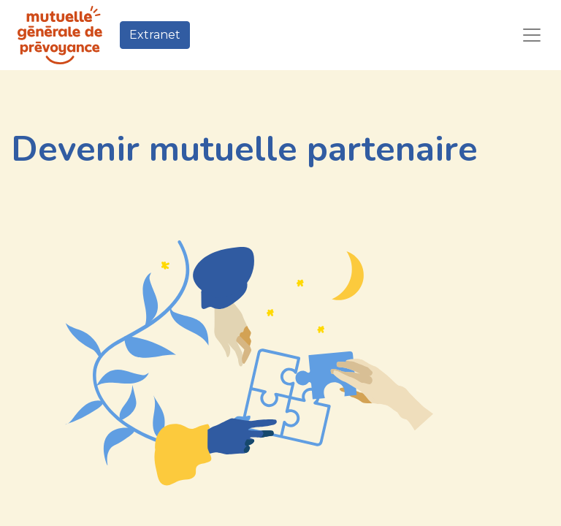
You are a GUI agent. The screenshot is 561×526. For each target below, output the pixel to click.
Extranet (154, 35)
